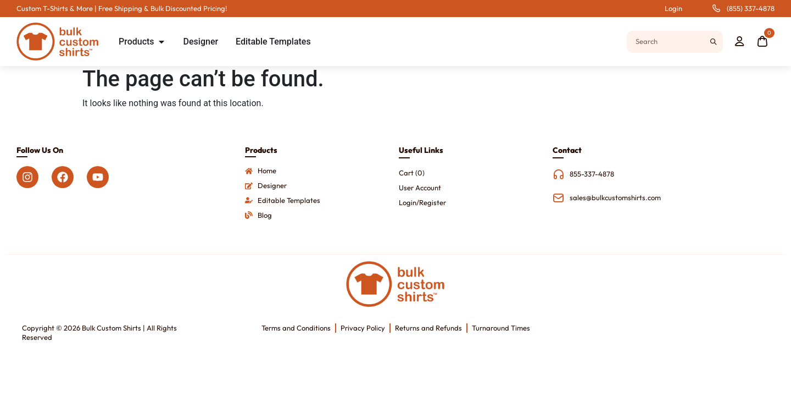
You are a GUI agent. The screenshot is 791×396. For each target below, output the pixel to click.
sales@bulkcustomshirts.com (615, 197)
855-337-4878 (592, 173)
